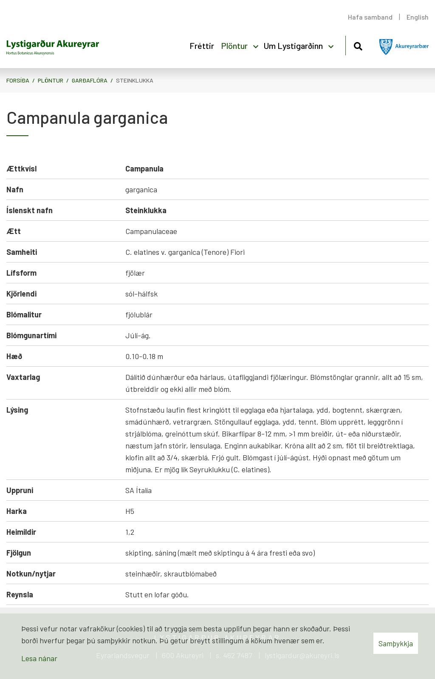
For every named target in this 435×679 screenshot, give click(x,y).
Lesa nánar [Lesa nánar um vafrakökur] (39, 658)
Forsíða (17, 80)
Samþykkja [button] (396, 643)
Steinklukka (134, 80)
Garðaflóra (89, 80)
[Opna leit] (357, 45)
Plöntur (50, 80)
